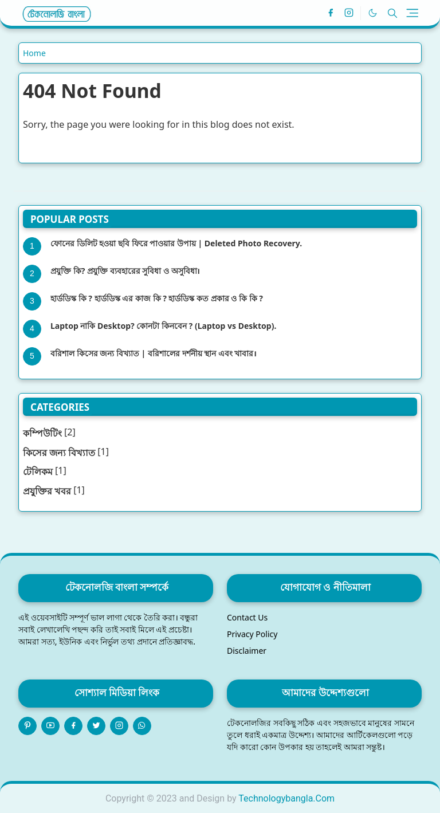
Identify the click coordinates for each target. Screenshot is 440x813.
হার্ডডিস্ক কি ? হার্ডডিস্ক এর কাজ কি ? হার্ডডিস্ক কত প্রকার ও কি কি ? (156, 298)
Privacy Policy (252, 634)
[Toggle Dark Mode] (372, 12)
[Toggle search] (392, 13)
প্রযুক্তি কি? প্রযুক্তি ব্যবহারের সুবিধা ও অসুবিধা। (125, 270)
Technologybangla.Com (286, 798)
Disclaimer (246, 650)
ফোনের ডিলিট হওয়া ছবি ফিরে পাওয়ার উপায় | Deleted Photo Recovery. (176, 243)
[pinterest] (27, 726)
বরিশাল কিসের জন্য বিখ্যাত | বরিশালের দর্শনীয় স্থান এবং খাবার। (153, 353)
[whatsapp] (142, 726)
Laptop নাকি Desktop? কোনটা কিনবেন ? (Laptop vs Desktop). (163, 325)
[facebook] (330, 13)
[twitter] (96, 726)
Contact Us (247, 617)
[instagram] (349, 13)
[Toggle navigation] (412, 12)
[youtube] (50, 726)
